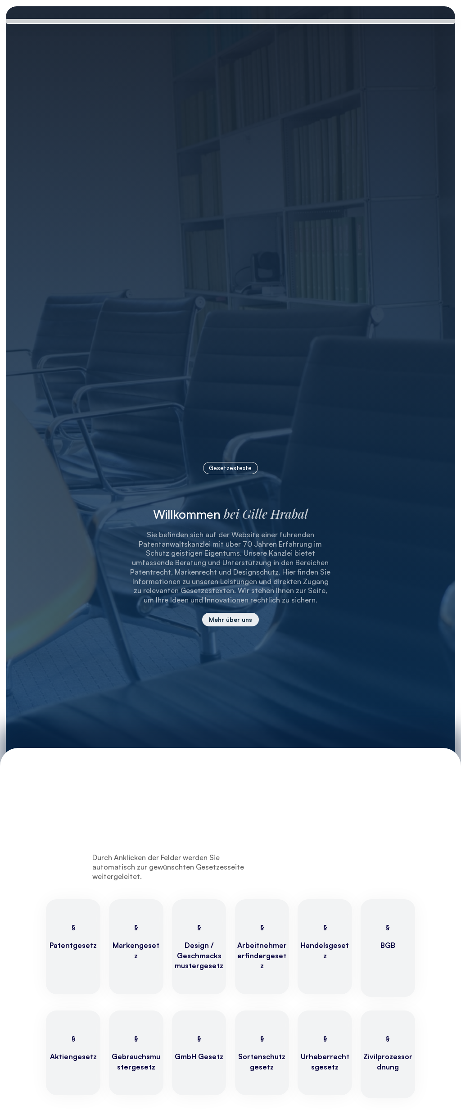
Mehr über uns (230, 619)
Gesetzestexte (230, 467)
